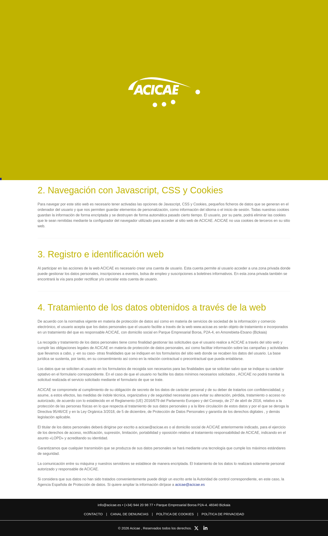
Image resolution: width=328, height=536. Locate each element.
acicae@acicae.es (190, 485)
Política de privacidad (223, 514)
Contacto (93, 514)
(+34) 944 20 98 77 (139, 505)
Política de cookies (175, 514)
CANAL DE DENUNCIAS (129, 514)
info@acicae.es (109, 505)
